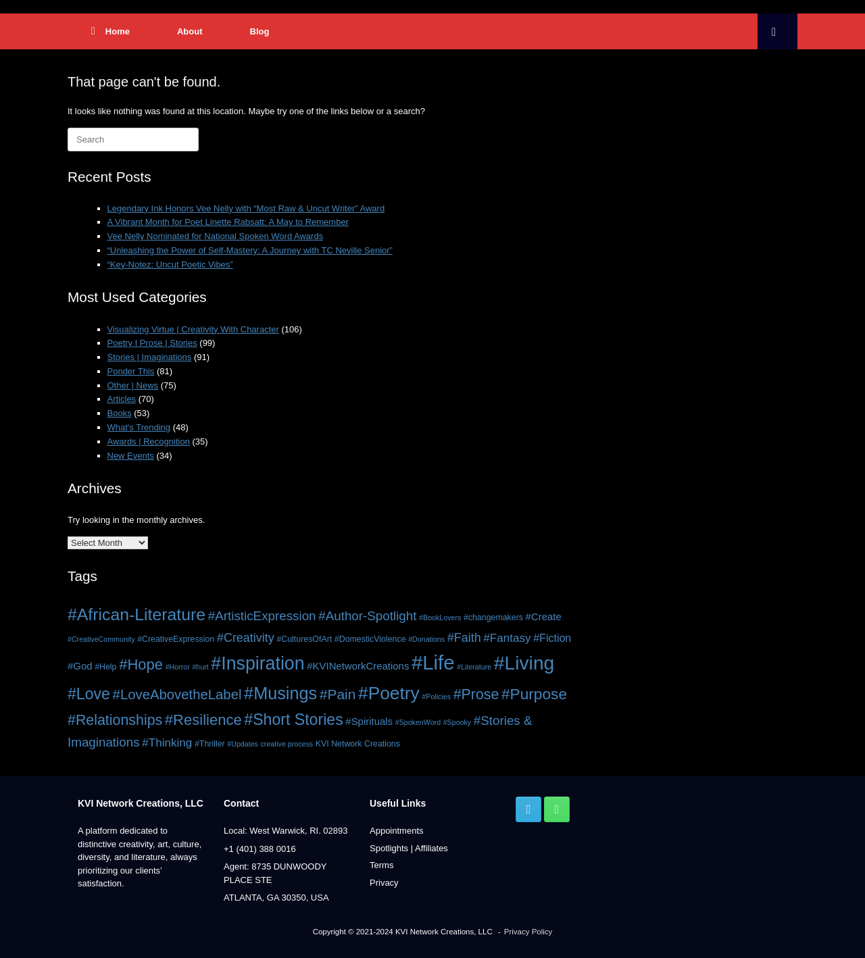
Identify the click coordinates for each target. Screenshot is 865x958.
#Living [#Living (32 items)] (524, 663)
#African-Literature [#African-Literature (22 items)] (136, 614)
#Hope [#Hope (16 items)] (141, 664)
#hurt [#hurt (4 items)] (200, 667)
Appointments (397, 831)
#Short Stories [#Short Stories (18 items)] (293, 719)
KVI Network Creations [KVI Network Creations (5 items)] (358, 744)
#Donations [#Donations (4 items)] (426, 639)
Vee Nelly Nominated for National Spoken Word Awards (215, 236)
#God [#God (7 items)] (80, 666)
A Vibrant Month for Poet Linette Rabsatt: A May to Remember (228, 222)
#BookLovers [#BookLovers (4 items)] (440, 617)
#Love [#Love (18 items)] (89, 694)
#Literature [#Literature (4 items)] (474, 667)
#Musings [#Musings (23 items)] (280, 693)
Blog (260, 31)
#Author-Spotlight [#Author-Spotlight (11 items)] (367, 616)
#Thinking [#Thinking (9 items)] (167, 742)
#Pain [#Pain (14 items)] (338, 694)
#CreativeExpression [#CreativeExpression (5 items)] (175, 639)
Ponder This (131, 371)
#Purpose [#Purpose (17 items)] (534, 694)
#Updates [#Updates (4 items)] (242, 744)
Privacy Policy (528, 932)
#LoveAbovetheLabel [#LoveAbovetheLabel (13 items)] (177, 694)
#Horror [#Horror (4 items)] (178, 667)
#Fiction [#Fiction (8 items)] (552, 638)
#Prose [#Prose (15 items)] (476, 694)
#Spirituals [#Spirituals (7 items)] (369, 721)
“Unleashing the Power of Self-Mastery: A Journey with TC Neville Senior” (250, 250)
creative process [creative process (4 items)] (287, 744)
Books (119, 413)
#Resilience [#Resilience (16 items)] (203, 719)
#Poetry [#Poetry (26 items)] (389, 693)
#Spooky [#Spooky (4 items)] (457, 722)
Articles (122, 399)
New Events (130, 456)
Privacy (384, 883)
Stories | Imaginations (149, 357)
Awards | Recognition (148, 441)
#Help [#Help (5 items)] (105, 667)
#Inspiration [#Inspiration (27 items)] (257, 663)
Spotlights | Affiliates (409, 848)
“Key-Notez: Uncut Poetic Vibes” (170, 264)
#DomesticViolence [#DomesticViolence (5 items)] (370, 639)
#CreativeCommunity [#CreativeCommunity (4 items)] (101, 639)
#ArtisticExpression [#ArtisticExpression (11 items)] (262, 616)
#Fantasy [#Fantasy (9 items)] (506, 638)
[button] (777, 31)
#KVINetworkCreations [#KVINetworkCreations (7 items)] (358, 666)
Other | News (133, 385)
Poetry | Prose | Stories (152, 343)
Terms (381, 865)
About (190, 31)
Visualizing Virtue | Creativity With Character (193, 329)
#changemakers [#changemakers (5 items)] (493, 617)
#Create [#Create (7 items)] (544, 616)
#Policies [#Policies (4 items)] (436, 696)
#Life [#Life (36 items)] (433, 662)
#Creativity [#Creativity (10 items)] (245, 638)
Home (110, 31)
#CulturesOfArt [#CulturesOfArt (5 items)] (304, 639)
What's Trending (139, 427)
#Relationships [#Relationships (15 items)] (115, 720)
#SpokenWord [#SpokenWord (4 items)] (418, 722)
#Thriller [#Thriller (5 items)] (210, 744)
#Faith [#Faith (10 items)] (464, 638)
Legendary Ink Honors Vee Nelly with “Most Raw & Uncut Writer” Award (246, 208)
